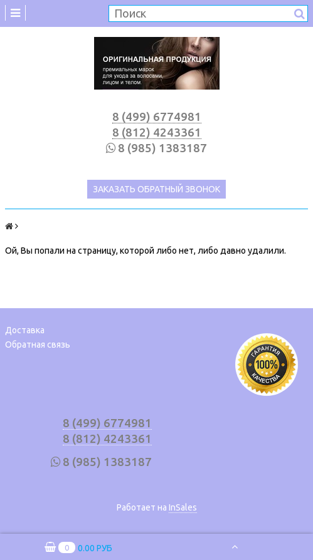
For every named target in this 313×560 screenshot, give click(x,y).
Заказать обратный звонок (156, 189)
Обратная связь (37, 345)
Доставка (25, 330)
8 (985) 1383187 (162, 148)
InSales (183, 507)
